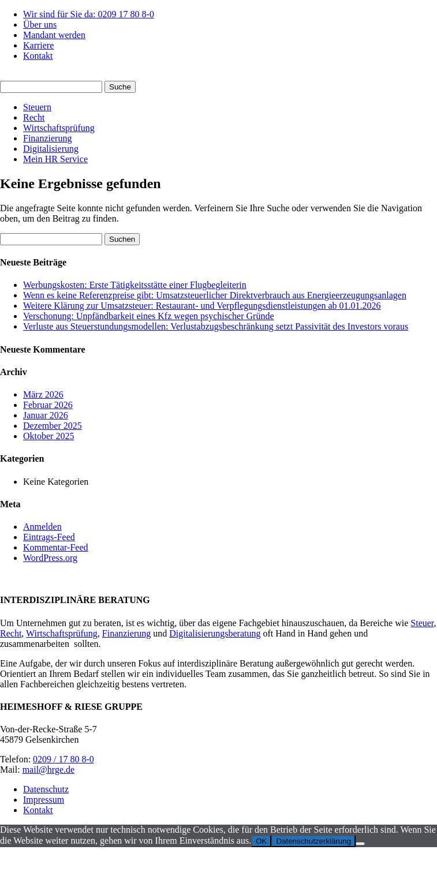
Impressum (43, 799)
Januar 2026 (45, 415)
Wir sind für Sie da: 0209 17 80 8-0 (88, 14)
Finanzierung (47, 138)
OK (261, 841)
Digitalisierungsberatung (214, 633)
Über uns (40, 24)
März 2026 (43, 394)
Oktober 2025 (48, 436)
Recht (33, 117)
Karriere (38, 45)
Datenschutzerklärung (313, 841)
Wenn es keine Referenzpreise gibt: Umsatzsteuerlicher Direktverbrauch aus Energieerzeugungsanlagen (214, 295)
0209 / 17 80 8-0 (63, 759)
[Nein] (360, 843)
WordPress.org (50, 558)
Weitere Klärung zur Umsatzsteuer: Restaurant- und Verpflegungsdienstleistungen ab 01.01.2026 (202, 305)
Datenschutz (46, 789)
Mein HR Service (55, 159)
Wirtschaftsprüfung (59, 128)
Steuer (422, 623)
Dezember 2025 (52, 425)
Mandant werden (54, 35)
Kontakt (38, 56)
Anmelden (42, 526)
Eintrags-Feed (49, 537)
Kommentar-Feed (55, 547)
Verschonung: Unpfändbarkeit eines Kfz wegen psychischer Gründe (148, 316)
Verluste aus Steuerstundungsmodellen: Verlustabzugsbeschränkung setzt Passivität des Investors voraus (215, 326)
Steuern (37, 107)
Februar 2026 (48, 405)
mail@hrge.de (48, 769)
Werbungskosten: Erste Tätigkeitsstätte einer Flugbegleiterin (134, 285)
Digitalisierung (51, 149)
